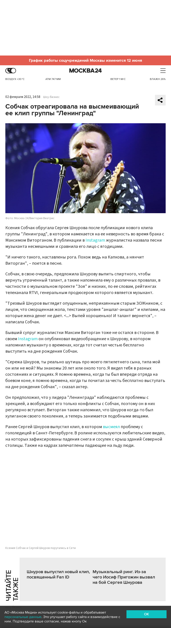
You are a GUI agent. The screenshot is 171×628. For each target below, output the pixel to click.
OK (146, 614)
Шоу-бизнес (51, 97)
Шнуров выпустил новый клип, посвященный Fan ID (58, 574)
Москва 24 (85, 70)
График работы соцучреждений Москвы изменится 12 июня (85, 60)
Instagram (95, 240)
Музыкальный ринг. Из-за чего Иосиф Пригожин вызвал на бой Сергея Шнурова (124, 577)
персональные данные (22, 617)
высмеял (111, 427)
